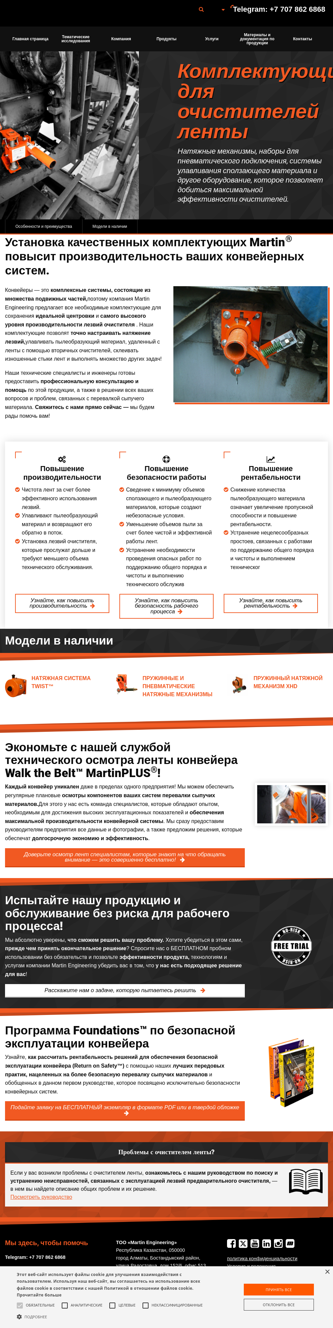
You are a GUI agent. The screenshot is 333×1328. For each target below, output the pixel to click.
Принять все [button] (279, 1289)
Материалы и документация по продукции (257, 39)
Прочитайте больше (39, 1295)
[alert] (166, 1297)
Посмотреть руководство (41, 1197)
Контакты (302, 39)
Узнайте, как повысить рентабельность (270, 603)
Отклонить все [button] (279, 1304)
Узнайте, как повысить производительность (62, 603)
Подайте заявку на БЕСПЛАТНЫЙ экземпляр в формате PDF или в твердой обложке (124, 1107)
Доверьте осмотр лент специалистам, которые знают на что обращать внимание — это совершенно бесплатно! (125, 857)
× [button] (327, 1272)
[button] (114, 1316)
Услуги (212, 39)
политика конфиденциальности (262, 1258)
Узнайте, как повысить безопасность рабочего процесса (166, 606)
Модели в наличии (110, 226)
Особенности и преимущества (43, 226)
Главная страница (30, 39)
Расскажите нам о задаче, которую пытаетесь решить (121, 990)
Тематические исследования (75, 39)
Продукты (167, 39)
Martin (41, 13)
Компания (121, 39)
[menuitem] (41, 13)
